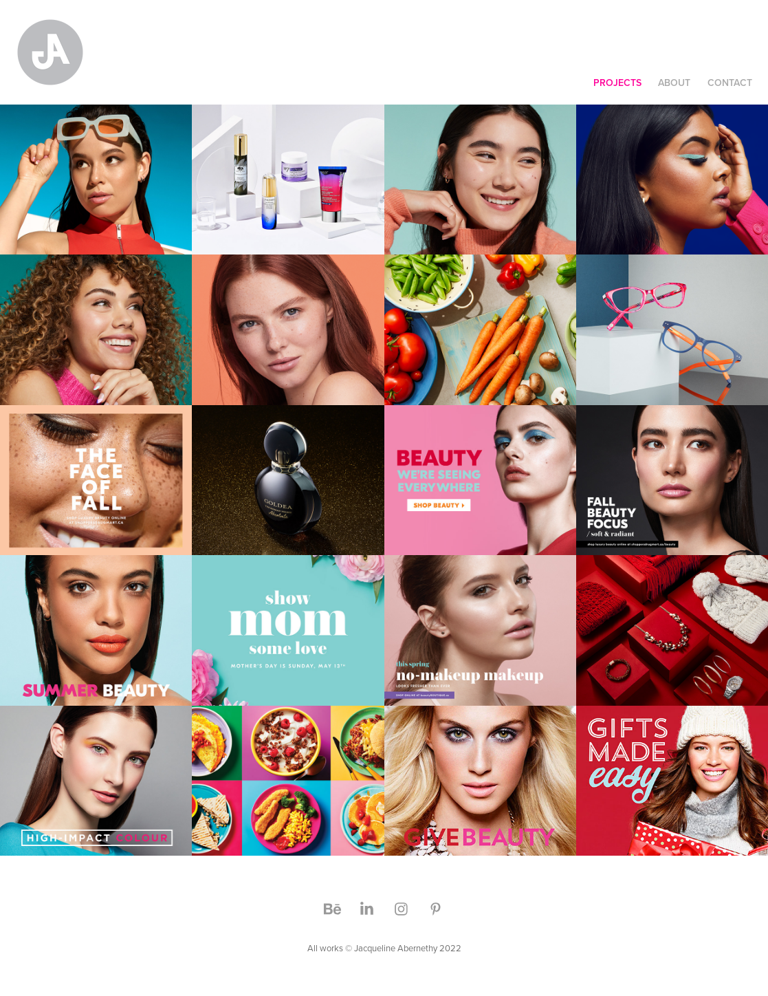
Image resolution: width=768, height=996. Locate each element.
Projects (617, 82)
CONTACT (729, 82)
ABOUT (674, 82)
